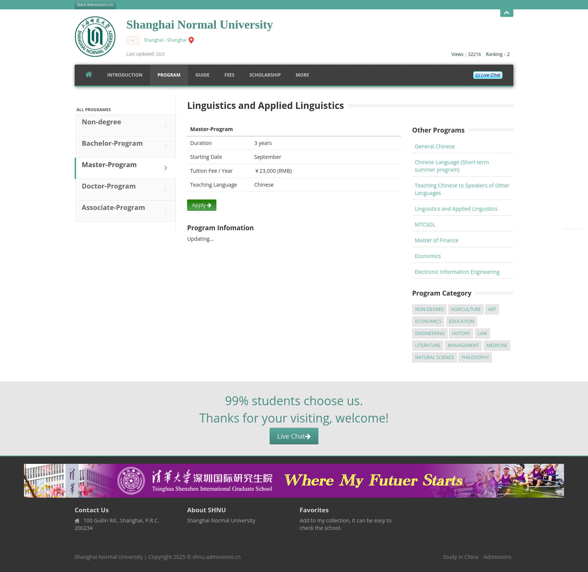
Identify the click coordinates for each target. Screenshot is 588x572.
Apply (202, 204)
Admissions (498, 556)
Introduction (124, 75)
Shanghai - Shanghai (165, 40)
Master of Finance (436, 240)
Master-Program (126, 168)
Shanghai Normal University (108, 556)
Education (461, 321)
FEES (230, 75)
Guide (202, 75)
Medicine (496, 345)
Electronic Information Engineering (457, 271)
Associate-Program (126, 211)
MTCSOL (425, 224)
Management (463, 345)
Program (169, 75)
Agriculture (466, 309)
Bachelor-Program (126, 146)
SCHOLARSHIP (264, 75)
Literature (427, 345)
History (461, 333)
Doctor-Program (126, 189)
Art (492, 309)
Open (507, 13)
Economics (428, 256)
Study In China (460, 556)
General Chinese (435, 146)
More (302, 75)
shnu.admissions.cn (216, 556)
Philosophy (475, 357)
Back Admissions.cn (95, 4)
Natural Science (434, 357)
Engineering (430, 333)
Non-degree (126, 125)
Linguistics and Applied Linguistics (456, 208)
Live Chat (293, 436)
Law (482, 333)
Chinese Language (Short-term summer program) (452, 165)
